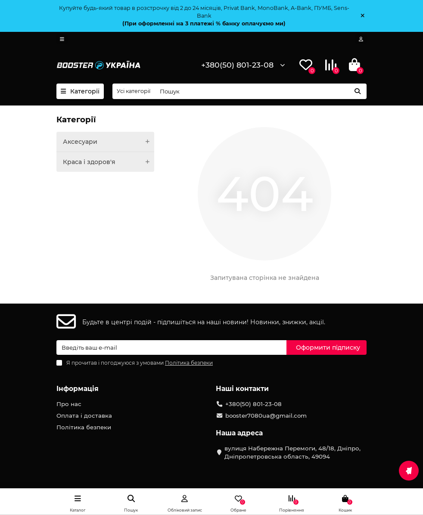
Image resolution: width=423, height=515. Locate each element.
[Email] (171, 347)
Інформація (77, 389)
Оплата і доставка (84, 415)
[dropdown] (62, 39)
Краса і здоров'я (108, 162)
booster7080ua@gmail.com (266, 415)
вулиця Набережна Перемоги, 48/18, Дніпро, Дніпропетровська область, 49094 (292, 452)
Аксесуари (108, 142)
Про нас (68, 403)
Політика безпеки (83, 427)
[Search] (261, 91)
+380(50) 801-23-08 (237, 64)
